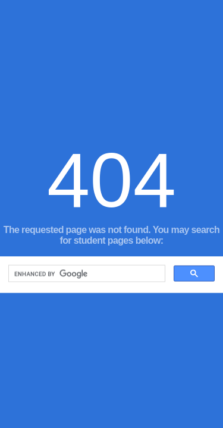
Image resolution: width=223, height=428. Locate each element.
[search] (85, 274)
